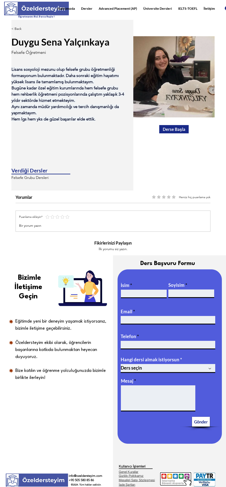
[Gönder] (201, 422)
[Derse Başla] (174, 129)
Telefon (128, 336)
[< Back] (19, 29)
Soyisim (176, 285)
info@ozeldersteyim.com (85, 476)
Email (126, 311)
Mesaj (127, 381)
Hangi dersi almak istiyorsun (150, 359)
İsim (125, 285)
